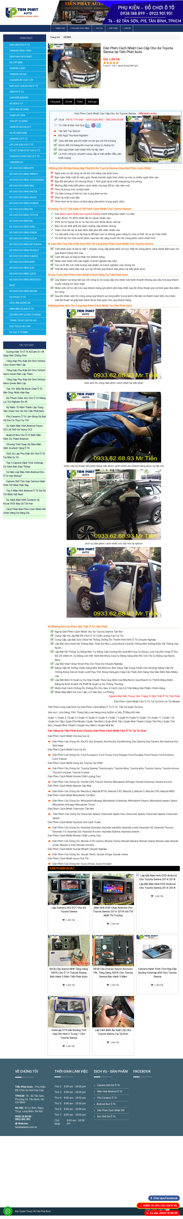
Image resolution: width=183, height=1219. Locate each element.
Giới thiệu (113, 28)
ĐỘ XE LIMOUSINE (18, 133)
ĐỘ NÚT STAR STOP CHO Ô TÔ (24, 150)
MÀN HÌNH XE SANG (19, 109)
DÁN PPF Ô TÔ (16, 92)
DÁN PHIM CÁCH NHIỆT (20, 56)
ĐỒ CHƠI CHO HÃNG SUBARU (23, 256)
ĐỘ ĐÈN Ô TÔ (16, 103)
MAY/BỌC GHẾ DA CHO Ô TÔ (23, 86)
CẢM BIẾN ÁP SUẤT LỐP (21, 80)
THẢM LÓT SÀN (17, 115)
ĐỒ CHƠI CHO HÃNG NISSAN (23, 291)
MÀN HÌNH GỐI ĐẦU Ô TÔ (21, 309)
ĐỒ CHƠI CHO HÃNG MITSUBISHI (25, 244)
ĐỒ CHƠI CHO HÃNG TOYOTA (23, 215)
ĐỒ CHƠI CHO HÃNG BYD (21, 168)
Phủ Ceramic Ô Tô (107, 1097)
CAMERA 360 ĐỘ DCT (20, 127)
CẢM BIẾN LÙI (16, 162)
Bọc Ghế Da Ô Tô (106, 1116)
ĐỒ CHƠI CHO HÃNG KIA (21, 209)
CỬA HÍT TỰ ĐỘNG (18, 121)
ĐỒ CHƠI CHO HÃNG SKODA (23, 197)
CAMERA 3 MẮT (17, 68)
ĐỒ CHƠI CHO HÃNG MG (21, 221)
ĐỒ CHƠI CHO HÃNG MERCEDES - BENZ (25, 282)
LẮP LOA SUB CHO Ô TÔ (21, 144)
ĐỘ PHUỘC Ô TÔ (17, 297)
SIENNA (67, 37)
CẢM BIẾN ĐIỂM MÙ (19, 97)
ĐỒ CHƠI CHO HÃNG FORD (22, 227)
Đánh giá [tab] (92, 101)
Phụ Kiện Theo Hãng (79, 28)
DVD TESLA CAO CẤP (20, 326)
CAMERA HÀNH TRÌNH (20, 50)
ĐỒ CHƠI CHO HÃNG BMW (22, 262)
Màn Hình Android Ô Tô (109, 1091)
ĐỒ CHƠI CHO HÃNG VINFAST (23, 174)
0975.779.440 (74, 119)
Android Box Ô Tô (106, 1104)
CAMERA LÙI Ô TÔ (18, 138)
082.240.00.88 (114, 119)
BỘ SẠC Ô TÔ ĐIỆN (18, 332)
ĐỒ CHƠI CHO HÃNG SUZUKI (23, 238)
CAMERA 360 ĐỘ (17, 74)
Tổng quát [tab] (55, 101)
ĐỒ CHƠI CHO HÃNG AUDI (21, 268)
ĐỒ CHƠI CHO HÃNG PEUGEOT (24, 250)
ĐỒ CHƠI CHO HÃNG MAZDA (23, 191)
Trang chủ (59, 28)
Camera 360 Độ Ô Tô (108, 1085)
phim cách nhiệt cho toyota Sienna (80, 213)
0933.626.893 (94, 119)
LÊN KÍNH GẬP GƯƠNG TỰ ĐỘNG (25, 314)
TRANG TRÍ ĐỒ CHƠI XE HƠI (22, 320)
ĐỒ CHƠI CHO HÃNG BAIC (21, 185)
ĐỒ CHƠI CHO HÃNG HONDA (23, 232)
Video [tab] (80, 101)
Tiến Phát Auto (24, 1086)
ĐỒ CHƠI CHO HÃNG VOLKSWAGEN (26, 180)
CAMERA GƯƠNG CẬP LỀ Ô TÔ (24, 156)
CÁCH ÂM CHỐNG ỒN (19, 303)
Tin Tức (98, 28)
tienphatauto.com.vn (26, 1127)
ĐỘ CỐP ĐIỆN (15, 62)
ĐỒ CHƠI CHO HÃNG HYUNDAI (23, 203)
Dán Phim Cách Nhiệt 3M (110, 1110)
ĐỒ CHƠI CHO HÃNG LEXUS (22, 273)
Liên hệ (127, 28)
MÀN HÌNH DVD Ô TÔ (19, 45)
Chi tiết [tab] (68, 101)
